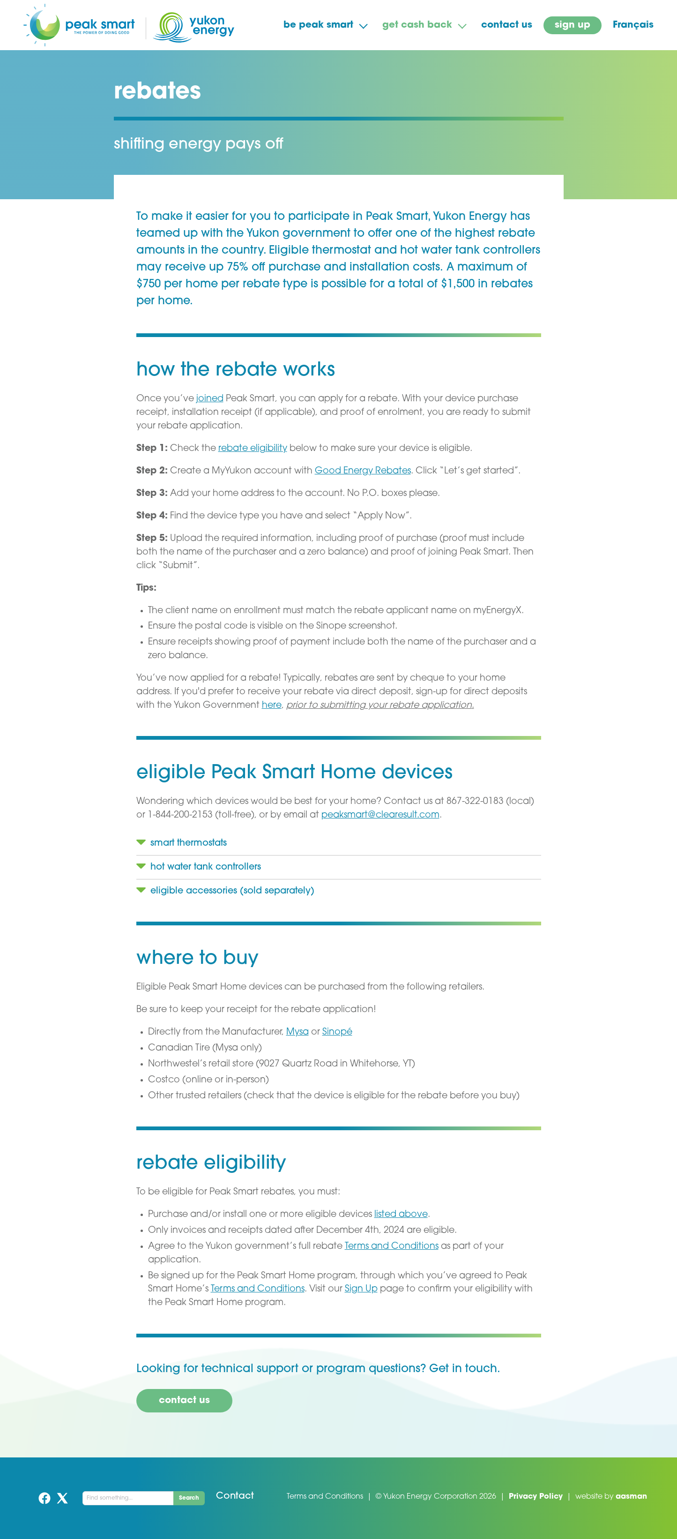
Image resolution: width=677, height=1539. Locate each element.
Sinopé (337, 1032)
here (272, 705)
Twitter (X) (62, 1498)
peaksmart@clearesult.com (380, 815)
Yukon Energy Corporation (430, 1497)
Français (633, 25)
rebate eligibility (252, 448)
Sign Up (361, 1289)
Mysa (297, 1032)
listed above (401, 1214)
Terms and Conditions (392, 1246)
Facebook (44, 1498)
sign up (572, 25)
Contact (235, 1496)
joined (209, 399)
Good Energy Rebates (363, 471)
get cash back (417, 25)
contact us (506, 25)
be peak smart (318, 25)
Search (189, 1498)
